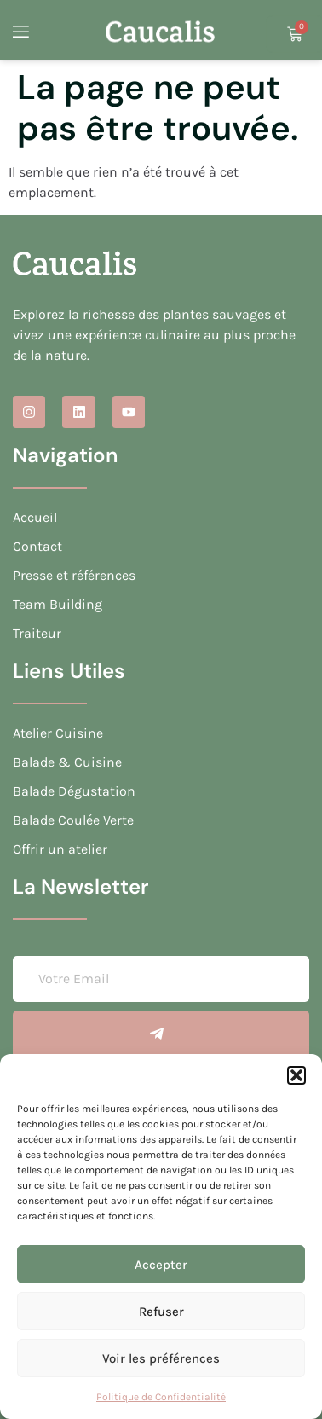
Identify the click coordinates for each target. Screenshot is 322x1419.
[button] (296, 1075)
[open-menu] (19, 34)
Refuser (161, 1311)
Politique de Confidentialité (161, 1397)
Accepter (161, 1264)
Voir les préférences (161, 1358)
